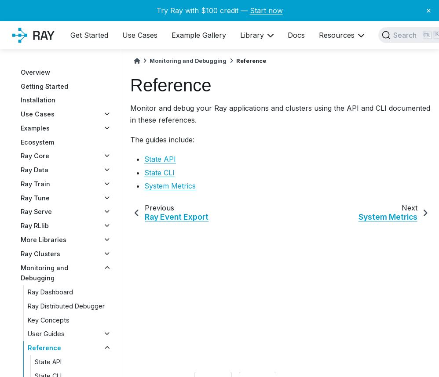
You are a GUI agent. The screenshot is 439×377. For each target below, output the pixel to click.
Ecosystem (37, 142)
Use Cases (38, 114)
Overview (35, 72)
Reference (44, 348)
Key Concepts (49, 320)
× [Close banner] (429, 10)
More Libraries (43, 239)
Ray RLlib (35, 225)
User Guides (46, 333)
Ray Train (35, 184)
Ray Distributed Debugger (66, 306)
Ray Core (35, 156)
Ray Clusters (40, 253)
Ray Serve (36, 211)
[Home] (137, 60)
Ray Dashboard (50, 292)
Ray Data (34, 170)
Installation (38, 100)
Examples (35, 128)
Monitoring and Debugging (44, 273)
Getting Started (44, 86)
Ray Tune (35, 198)
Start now (266, 10)
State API (48, 362)
